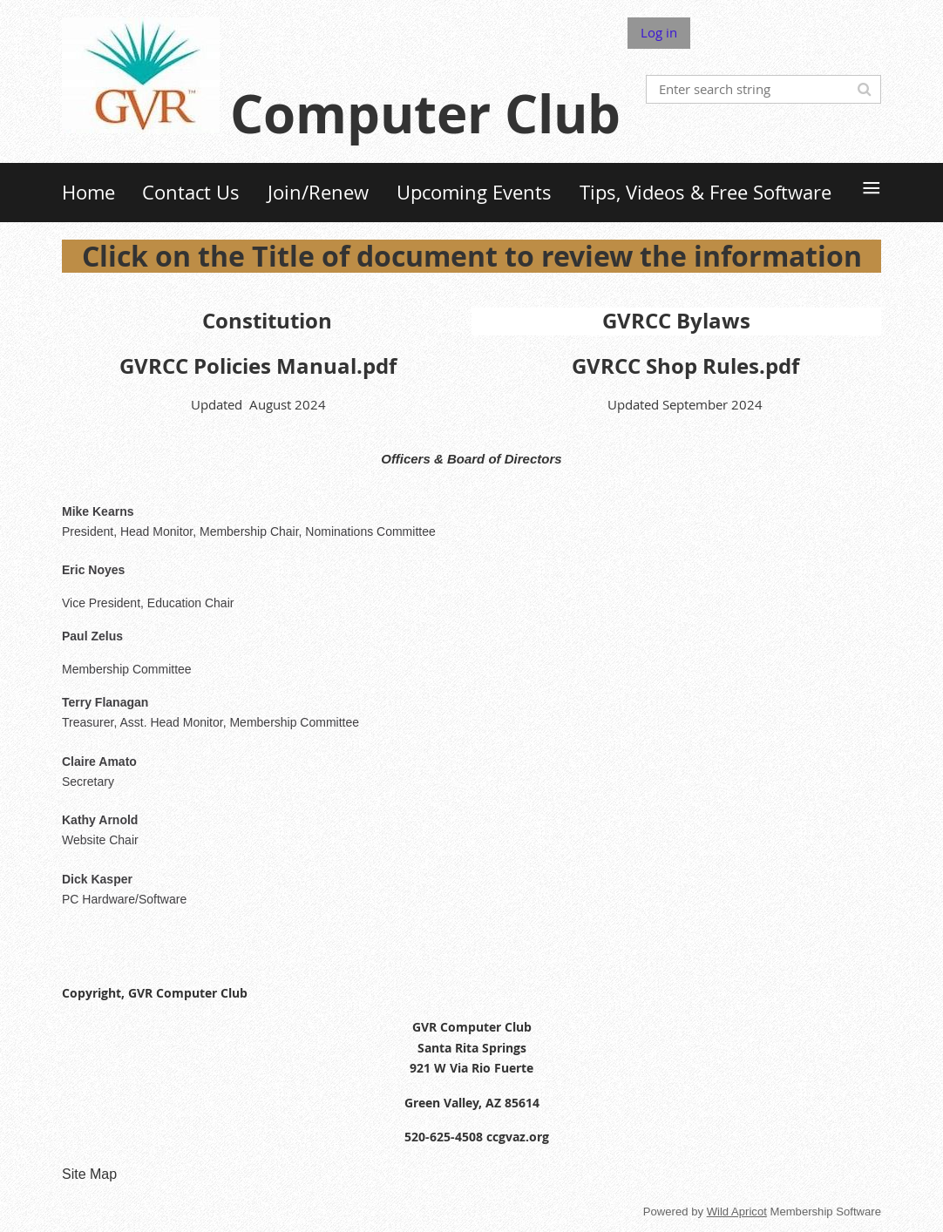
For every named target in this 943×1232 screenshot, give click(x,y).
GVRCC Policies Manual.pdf (258, 366)
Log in (659, 32)
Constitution (267, 320)
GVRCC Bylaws (676, 320)
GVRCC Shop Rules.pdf (685, 366)
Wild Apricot (737, 1211)
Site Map (89, 1174)
